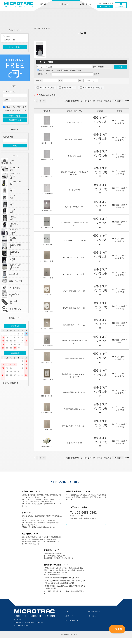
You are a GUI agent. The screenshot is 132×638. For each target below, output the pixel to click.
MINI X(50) (12, 218)
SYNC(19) (12, 161)
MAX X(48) (12, 190)
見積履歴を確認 (14, 120)
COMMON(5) (15, 309)
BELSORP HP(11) (15, 246)
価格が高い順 (89, 100)
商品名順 (107, 100)
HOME (43, 4)
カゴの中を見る (15, 47)
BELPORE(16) (14, 253)
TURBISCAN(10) (15, 183)
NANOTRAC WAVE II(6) (14, 175)
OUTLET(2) (13, 302)
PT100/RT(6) (14, 288)
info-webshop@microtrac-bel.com (82, 518)
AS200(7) (13, 274)
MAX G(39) (12, 211)
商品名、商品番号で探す (71, 70)
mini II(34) (12, 260)
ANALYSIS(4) (14, 295)
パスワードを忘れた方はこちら (15, 111)
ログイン (105, 6)
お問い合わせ (85, 4)
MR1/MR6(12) (13, 225)
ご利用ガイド (63, 4)
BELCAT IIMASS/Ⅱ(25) (13, 232)
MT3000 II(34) (14, 168)
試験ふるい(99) (15, 281)
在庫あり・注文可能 (46, 88)
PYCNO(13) (12, 239)
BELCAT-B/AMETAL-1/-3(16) (15, 267)
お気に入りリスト (68, 88)
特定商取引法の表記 (94, 612)
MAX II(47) (12, 197)
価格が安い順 (76, 100)
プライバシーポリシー (71, 620)
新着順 (99, 100)
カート (120, 6)
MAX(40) (11, 204)
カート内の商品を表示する (92, 88)
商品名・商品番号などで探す (48, 70)
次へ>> (43, 101)
